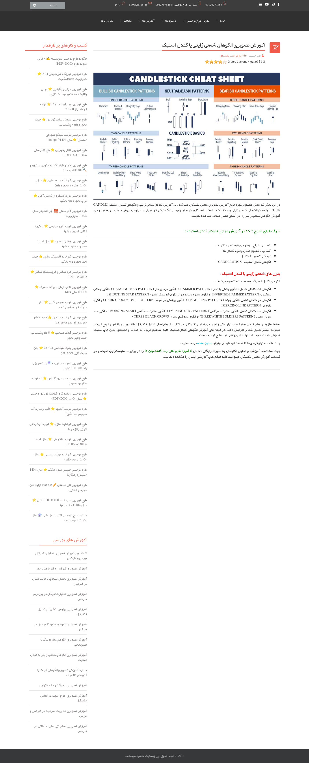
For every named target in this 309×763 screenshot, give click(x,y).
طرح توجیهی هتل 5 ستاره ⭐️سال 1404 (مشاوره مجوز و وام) (62, 243)
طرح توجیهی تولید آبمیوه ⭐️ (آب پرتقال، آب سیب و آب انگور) (59, 411)
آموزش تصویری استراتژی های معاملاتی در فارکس (60, 728)
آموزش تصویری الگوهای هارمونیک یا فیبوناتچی (63, 642)
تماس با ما (107, 20)
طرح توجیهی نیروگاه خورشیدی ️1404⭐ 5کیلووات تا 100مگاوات (62, 76)
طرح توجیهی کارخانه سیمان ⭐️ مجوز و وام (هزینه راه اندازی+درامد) (60, 319)
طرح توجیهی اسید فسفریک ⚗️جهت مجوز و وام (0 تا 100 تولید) (60, 365)
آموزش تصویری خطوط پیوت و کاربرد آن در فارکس (60, 626)
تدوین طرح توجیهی (198, 20)
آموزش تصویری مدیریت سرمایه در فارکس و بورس (58, 713)
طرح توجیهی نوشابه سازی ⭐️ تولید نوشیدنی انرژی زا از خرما (58, 426)
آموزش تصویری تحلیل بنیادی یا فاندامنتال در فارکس (59, 581)
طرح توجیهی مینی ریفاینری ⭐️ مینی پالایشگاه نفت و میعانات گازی (64, 91)
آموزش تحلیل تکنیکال (231, 55)
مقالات (127, 20)
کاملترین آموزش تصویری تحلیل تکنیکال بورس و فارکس (61, 555)
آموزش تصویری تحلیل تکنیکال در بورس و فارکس (60, 596)
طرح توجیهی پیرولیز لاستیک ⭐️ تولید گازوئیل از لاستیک (63, 106)
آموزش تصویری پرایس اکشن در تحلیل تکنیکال (62, 611)
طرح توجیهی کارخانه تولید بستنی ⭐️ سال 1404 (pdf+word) (60, 456)
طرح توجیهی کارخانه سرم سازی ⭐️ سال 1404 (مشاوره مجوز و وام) (61, 182)
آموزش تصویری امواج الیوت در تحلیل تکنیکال (63, 698)
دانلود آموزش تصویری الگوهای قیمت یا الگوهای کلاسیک (62, 672)
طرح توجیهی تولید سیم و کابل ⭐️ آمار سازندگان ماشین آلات (63, 304)
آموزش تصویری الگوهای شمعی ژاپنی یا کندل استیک (58, 657)
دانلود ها (170, 20)
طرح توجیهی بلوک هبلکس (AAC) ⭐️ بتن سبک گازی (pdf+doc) (60, 350)
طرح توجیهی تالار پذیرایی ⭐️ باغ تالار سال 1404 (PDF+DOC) (60, 152)
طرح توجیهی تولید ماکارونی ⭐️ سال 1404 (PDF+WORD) (60, 441)
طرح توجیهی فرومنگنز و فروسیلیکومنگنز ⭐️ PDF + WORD (58, 274)
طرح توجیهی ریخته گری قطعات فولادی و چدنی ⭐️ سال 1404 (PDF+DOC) (58, 396)
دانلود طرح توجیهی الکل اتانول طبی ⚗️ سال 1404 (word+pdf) (59, 517)
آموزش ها (148, 20)
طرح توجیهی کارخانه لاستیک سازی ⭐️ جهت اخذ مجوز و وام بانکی (59, 259)
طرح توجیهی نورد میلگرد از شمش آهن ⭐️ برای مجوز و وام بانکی (60, 198)
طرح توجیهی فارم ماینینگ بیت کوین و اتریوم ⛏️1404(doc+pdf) (58, 167)
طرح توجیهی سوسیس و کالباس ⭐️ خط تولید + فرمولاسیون (59, 380)
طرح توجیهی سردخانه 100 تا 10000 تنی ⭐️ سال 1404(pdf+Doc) (59, 502)
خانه (222, 20)
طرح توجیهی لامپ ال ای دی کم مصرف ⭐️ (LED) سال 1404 (61, 289)
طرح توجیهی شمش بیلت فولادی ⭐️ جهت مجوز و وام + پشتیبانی (61, 122)
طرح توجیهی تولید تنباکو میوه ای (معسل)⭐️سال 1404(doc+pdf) (66, 137)
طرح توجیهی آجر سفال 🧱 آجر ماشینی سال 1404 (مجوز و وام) (59, 213)
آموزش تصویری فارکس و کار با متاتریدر (61, 568)
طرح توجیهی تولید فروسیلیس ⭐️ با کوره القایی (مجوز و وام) (61, 228)
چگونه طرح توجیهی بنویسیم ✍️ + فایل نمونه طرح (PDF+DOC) (62, 61)
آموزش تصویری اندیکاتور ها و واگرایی (63, 685)
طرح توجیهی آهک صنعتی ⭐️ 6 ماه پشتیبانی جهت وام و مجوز (59, 335)
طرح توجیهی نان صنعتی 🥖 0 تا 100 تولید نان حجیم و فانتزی (58, 487)
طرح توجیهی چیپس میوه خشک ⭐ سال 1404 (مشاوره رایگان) (58, 472)
